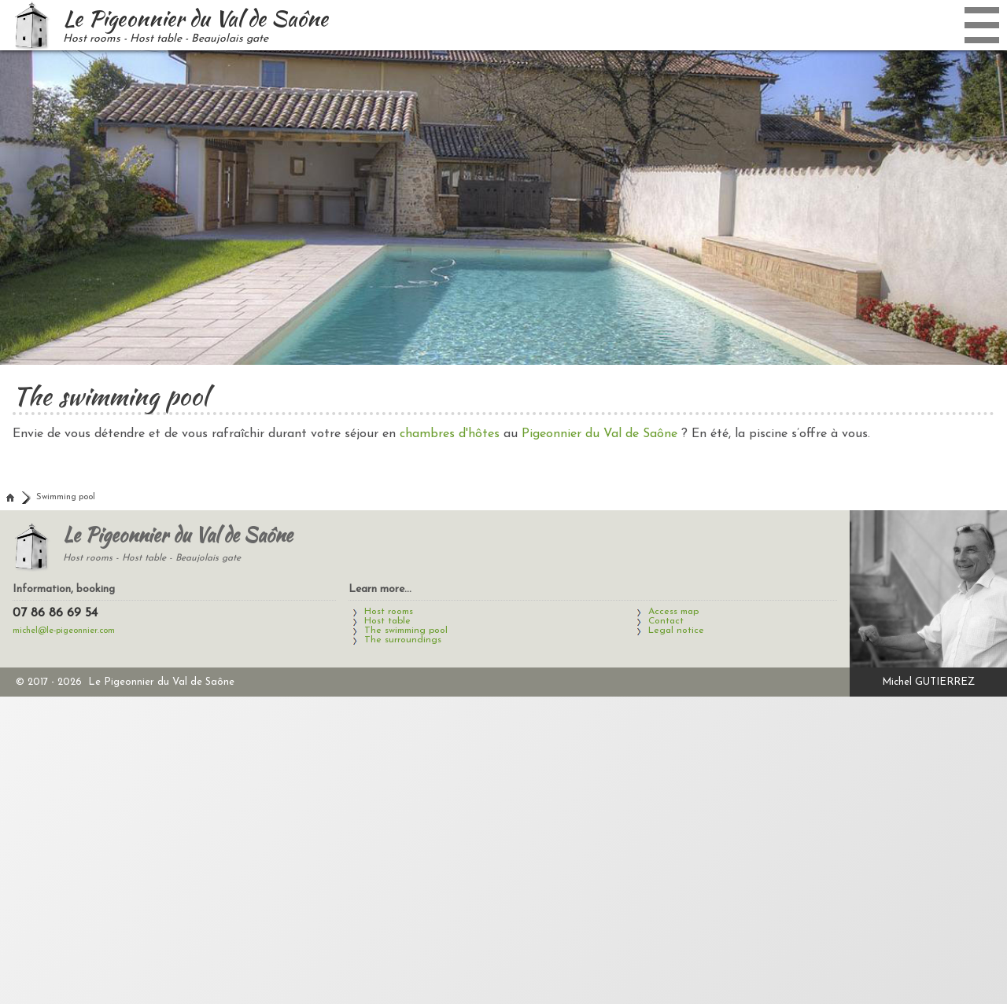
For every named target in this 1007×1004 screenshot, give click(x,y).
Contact (666, 621)
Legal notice (676, 630)
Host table (387, 621)
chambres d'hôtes (450, 434)
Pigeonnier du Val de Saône (599, 434)
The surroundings (402, 640)
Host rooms (388, 611)
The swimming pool (406, 630)
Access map (673, 611)
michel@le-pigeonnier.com (64, 631)
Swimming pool (65, 497)
